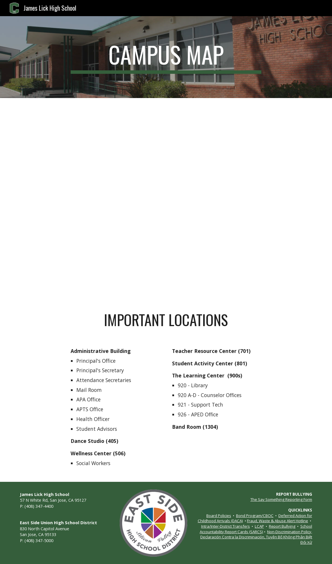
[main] (166, 57)
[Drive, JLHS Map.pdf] (166, 200)
